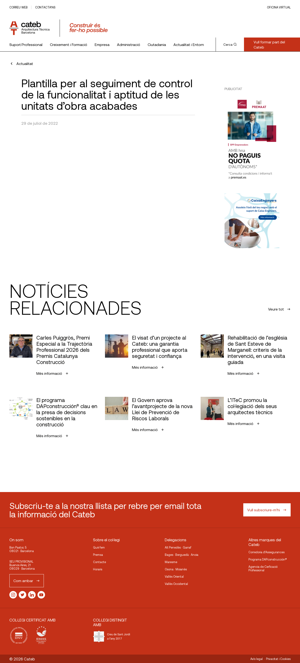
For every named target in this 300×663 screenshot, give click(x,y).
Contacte (99, 562)
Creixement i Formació (68, 44)
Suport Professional (25, 44)
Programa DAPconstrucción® (267, 559)
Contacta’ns (45, 7)
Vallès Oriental (174, 576)
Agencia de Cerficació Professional (263, 568)
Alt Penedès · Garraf (178, 547)
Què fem (99, 547)
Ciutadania (157, 44)
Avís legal (256, 658)
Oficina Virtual (279, 7)
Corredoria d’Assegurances (266, 552)
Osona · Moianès (176, 569)
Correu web (18, 7)
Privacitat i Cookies (278, 658)
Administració (128, 44)
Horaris (97, 569)
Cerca (229, 44)
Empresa (102, 44)
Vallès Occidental (176, 583)
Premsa (98, 554)
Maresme (171, 562)
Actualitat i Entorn (188, 44)
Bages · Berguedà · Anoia (181, 554)
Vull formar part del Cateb (269, 44)
